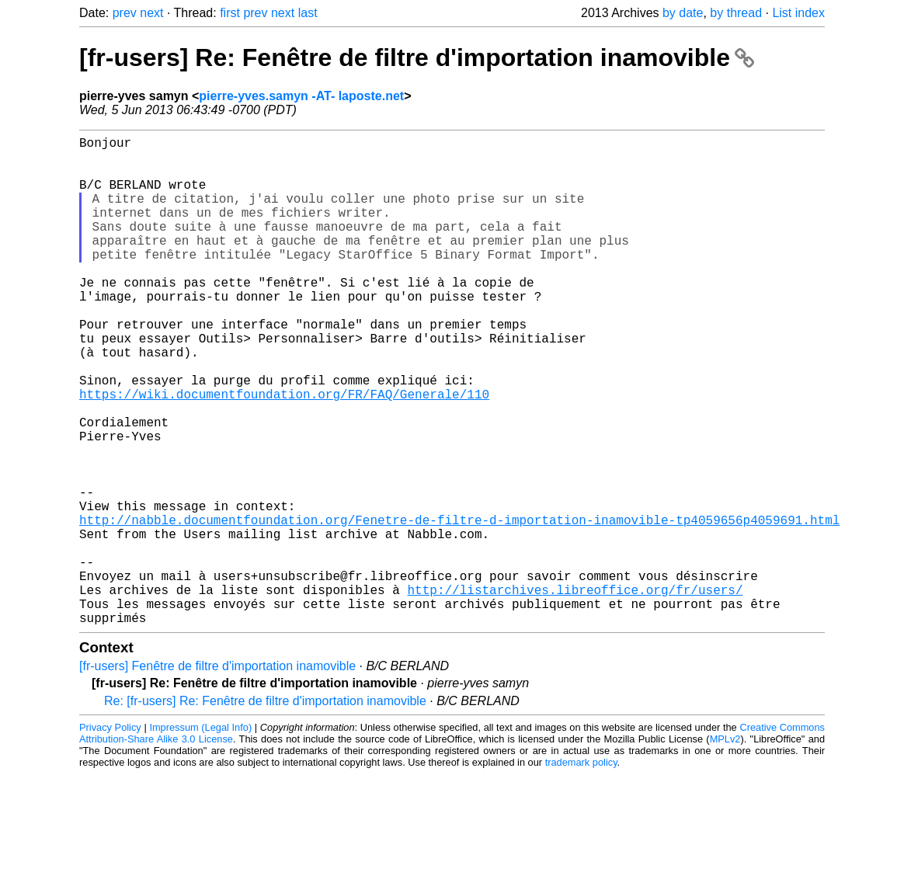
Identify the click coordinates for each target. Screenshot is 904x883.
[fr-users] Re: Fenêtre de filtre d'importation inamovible (416, 57)
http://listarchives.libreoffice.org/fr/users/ (574, 691)
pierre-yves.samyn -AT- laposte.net (301, 96)
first (230, 12)
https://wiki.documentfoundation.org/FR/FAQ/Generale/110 (284, 452)
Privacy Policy (110, 836)
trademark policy (581, 871)
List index (798, 12)
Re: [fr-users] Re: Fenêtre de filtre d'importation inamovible (265, 809)
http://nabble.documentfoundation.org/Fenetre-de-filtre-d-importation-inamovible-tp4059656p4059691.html (459, 606)
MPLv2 (725, 847)
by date (682, 12)
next (151, 12)
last (308, 12)
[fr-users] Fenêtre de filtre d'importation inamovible (217, 774)
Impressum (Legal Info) (200, 836)
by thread (736, 12)
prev (125, 12)
